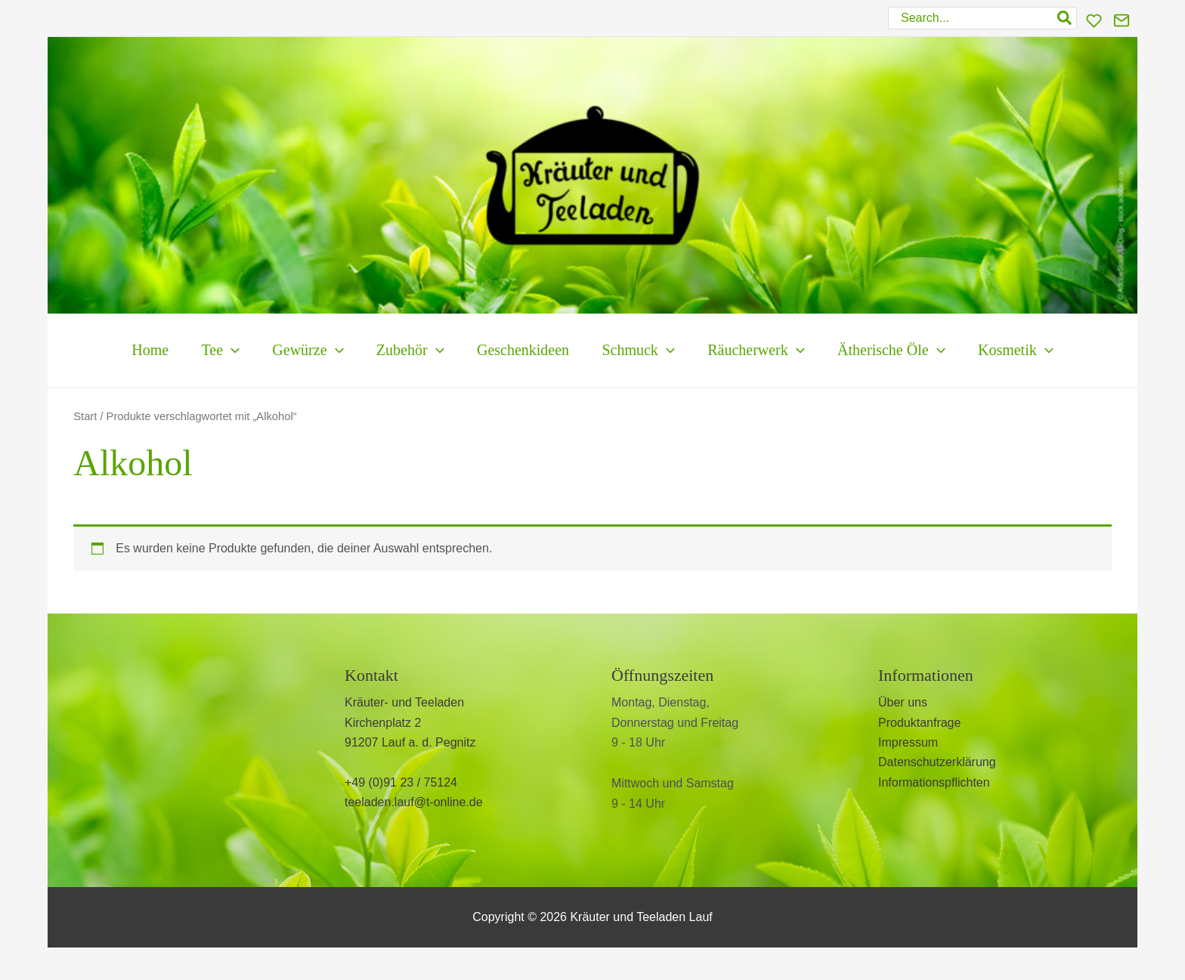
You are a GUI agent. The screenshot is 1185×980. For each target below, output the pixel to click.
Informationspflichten (934, 782)
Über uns (902, 702)
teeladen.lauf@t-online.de (414, 802)
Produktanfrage (919, 722)
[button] (193, 350)
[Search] (1065, 18)
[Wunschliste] (1094, 21)
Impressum (908, 742)
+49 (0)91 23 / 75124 (401, 782)
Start (85, 416)
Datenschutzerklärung (937, 762)
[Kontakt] (1121, 20)
